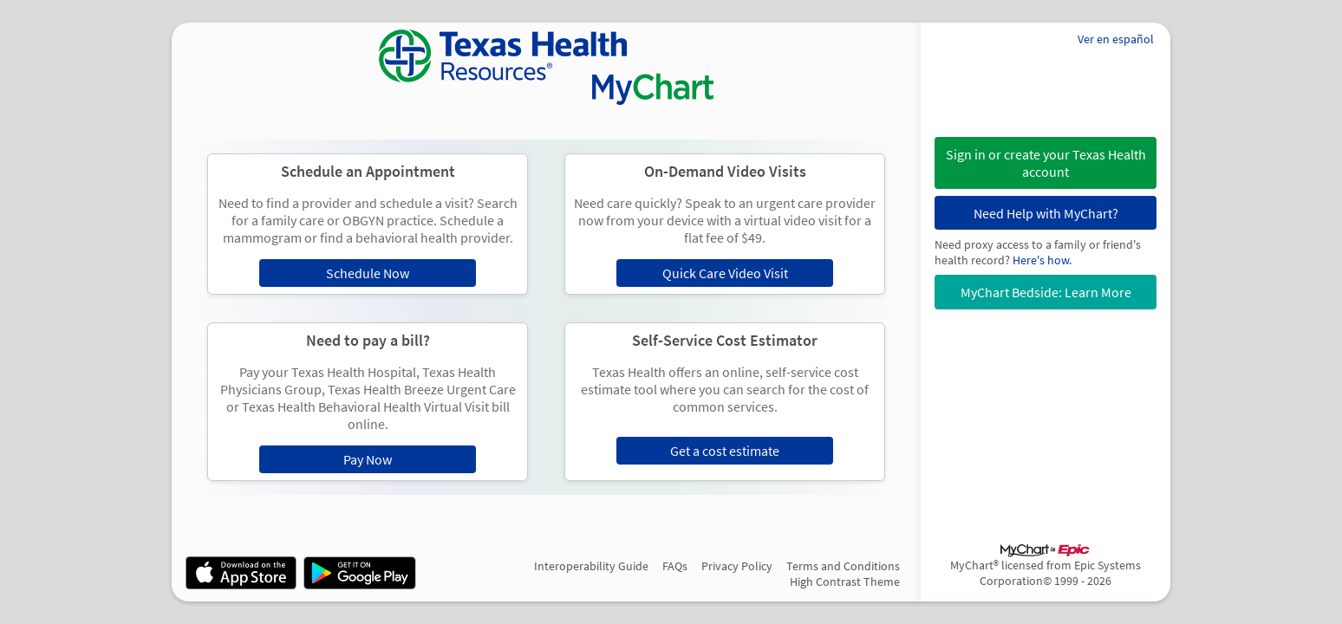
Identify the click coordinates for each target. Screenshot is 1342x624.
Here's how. (1042, 260)
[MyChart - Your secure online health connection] (546, 67)
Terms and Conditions (843, 566)
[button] (1045, 163)
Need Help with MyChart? (1046, 213)
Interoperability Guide (591, 566)
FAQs (674, 566)
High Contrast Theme (845, 581)
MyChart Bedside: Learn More (1046, 292)
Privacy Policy (736, 566)
